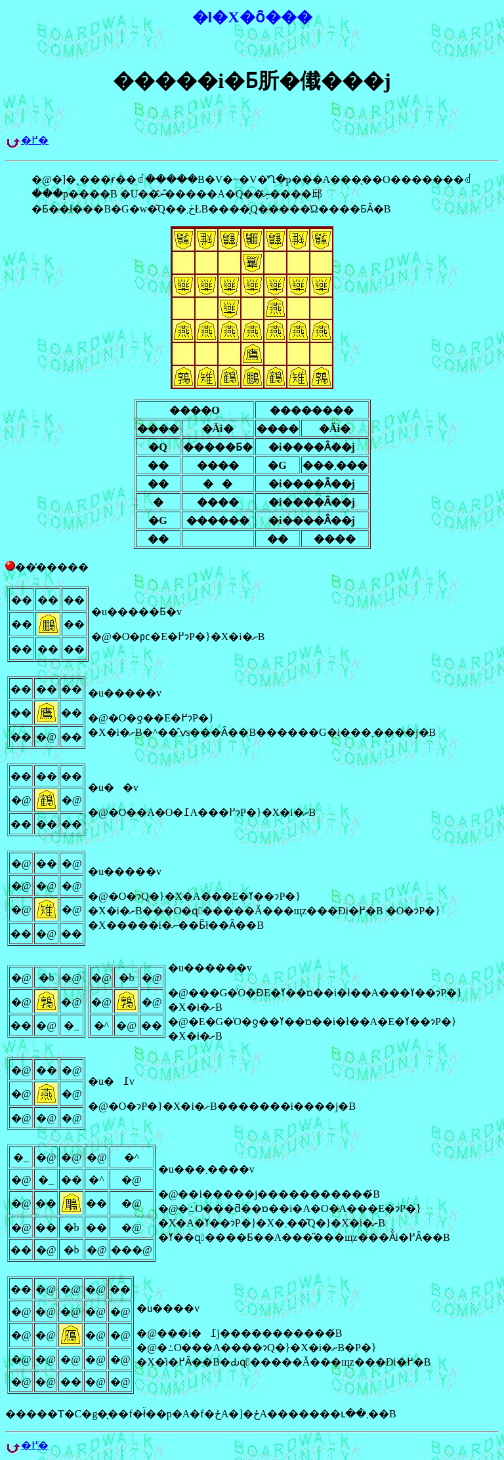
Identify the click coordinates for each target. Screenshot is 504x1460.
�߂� (35, 140)
